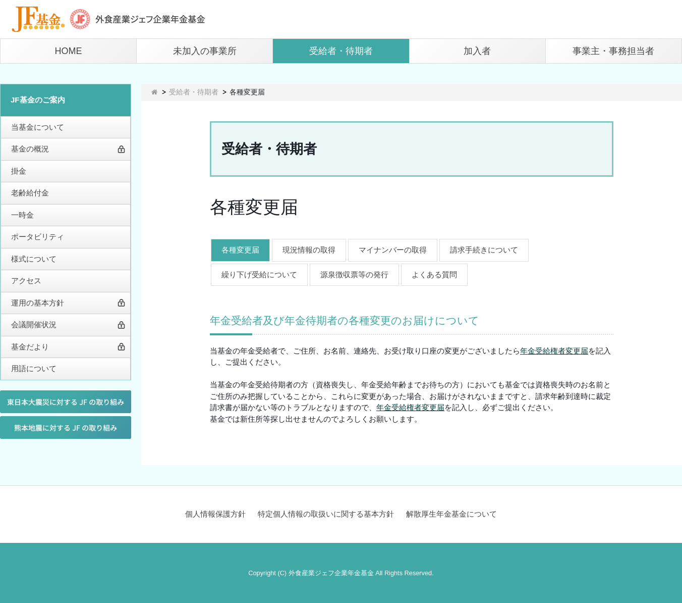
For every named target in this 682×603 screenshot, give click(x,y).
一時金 (22, 215)
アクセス (26, 280)
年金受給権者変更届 (554, 350)
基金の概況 (30, 148)
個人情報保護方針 (215, 514)
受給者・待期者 (341, 51)
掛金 (18, 171)
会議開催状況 (33, 324)
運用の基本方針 (37, 302)
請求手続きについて (484, 249)
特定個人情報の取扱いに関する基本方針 (326, 514)
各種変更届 (240, 249)
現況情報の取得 (308, 249)
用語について (33, 368)
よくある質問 (434, 274)
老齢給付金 (30, 192)
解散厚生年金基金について (451, 514)
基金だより (30, 346)
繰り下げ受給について (259, 274)
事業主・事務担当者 (613, 51)
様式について (33, 259)
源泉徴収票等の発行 (354, 274)
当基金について (37, 127)
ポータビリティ (37, 236)
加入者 (477, 51)
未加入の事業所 (205, 51)
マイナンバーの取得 (393, 249)
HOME (68, 51)
